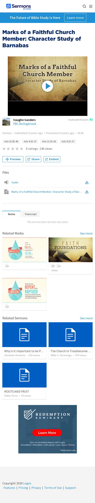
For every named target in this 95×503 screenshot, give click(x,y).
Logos (27, 483)
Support (70, 488)
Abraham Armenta (14, 355)
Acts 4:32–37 (30, 141)
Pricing (23, 488)
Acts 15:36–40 (11, 141)
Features (9, 488)
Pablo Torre (11, 395)
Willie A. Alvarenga (61, 355)
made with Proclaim (80, 120)
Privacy (36, 488)
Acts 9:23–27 (68, 141)
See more (86, 233)
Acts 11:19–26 (49, 141)
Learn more (75, 17)
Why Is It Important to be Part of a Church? (33, 351)
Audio (15, 182)
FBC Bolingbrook (24, 124)
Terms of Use (53, 488)
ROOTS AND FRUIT (16, 391)
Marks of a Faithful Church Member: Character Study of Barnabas (47, 191)
